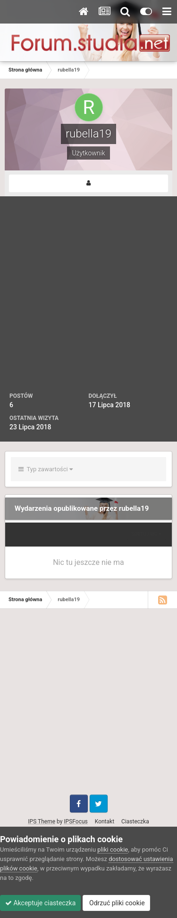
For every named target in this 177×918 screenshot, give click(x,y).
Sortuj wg (146, 534)
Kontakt (104, 821)
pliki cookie (112, 849)
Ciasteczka (135, 821)
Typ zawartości (45, 469)
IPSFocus (75, 821)
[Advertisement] (88, 298)
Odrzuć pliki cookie (116, 903)
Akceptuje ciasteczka (40, 903)
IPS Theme (41, 821)
